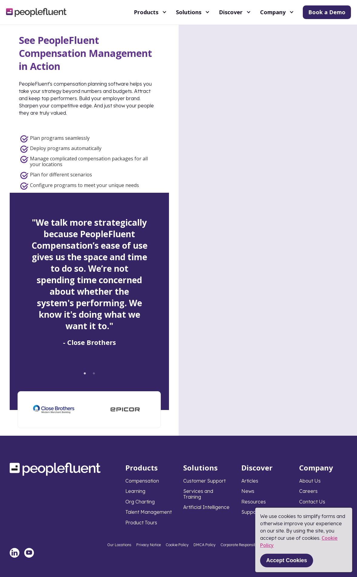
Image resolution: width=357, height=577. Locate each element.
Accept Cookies (286, 560)
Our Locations (119, 545)
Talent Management (148, 512)
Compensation (142, 481)
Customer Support (204, 481)
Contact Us (312, 502)
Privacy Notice (148, 545)
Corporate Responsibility (241, 545)
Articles (249, 481)
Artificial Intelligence (206, 507)
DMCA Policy (204, 545)
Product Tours (141, 523)
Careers (308, 491)
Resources (253, 502)
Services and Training (198, 494)
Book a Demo (326, 12)
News (247, 491)
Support (250, 512)
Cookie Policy (177, 545)
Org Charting (140, 502)
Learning (135, 491)
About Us (310, 481)
